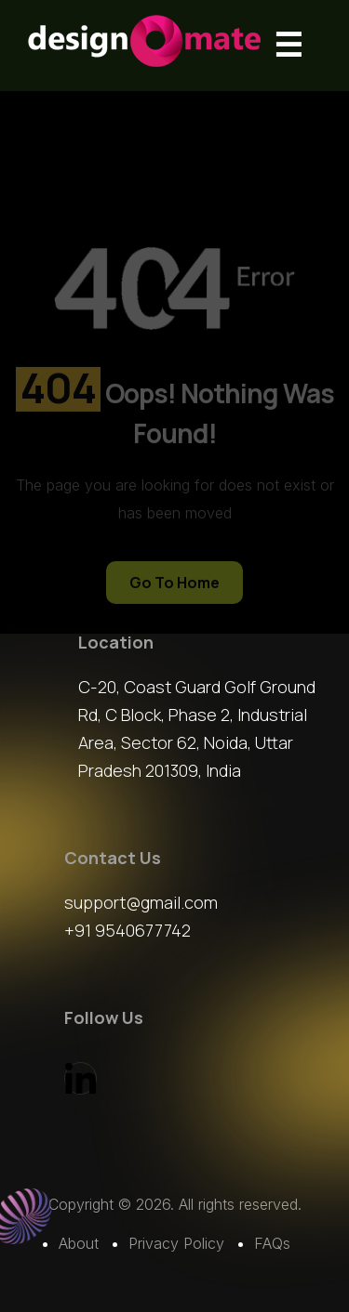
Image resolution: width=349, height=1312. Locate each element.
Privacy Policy (176, 1243)
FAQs (272, 1243)
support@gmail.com (141, 902)
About (79, 1243)
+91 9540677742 (127, 930)
